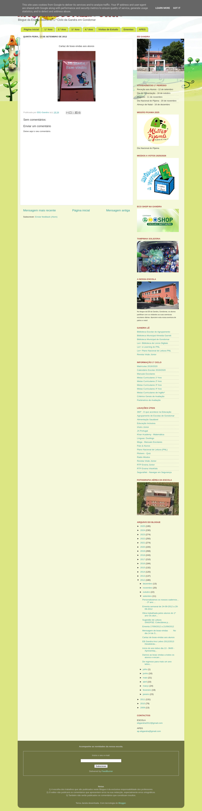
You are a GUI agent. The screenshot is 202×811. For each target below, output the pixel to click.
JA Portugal (142, 431)
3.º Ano (75, 29)
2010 (143, 703)
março (146, 686)
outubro (147, 592)
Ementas (129, 29)
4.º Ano (89, 29)
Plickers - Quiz (144, 453)
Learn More (162, 8)
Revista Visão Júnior (146, 354)
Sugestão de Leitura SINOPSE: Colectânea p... (156, 621)
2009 (143, 707)
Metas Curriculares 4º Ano (149, 389)
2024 (143, 530)
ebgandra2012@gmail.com (150, 723)
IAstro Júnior (143, 427)
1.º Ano (48, 29)
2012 (143, 580)
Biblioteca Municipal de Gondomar (153, 339)
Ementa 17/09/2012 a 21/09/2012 (158, 626)
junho (146, 673)
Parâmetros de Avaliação (149, 400)
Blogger (122, 803)
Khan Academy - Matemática (150, 434)
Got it (176, 8)
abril (145, 682)
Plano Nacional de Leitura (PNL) (152, 449)
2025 (143, 526)
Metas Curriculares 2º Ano (149, 381)
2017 (143, 559)
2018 (143, 555)
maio (145, 677)
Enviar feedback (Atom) (46, 217)
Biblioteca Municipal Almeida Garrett (154, 335)
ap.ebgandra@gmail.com (149, 731)
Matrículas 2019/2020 (147, 366)
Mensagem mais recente (39, 210)
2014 (143, 572)
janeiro (146, 694)
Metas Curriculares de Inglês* (151, 392)
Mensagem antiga (118, 210)
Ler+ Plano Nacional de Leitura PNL (154, 351)
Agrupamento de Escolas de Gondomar (155, 416)
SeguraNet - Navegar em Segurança (154, 472)
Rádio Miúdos (143, 457)
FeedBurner (107, 771)
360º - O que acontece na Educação (154, 412)
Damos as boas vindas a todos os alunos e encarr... (158, 656)
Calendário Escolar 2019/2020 (151, 370)
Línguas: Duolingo (145, 438)
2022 (143, 538)
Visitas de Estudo (108, 29)
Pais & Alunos (143, 446)
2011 (143, 699)
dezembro (148, 583)
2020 (143, 547)
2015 (143, 567)
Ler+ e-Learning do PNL (148, 347)
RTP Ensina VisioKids (147, 468)
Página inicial (31, 29)
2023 (143, 534)
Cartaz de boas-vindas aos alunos (158, 637)
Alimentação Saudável (147, 419)
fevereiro (147, 690)
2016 (143, 563)
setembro (147, 596)
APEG (142, 29)
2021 (143, 543)
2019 (143, 551)
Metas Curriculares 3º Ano (149, 385)
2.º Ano (62, 29)
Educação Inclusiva (146, 423)
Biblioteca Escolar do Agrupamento (153, 332)
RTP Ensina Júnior (146, 465)
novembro (148, 588)
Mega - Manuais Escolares (149, 442)
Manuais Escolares (146, 374)
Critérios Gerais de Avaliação (150, 396)
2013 (143, 576)
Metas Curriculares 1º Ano (149, 377)
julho (145, 669)
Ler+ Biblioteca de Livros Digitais (152, 343)
